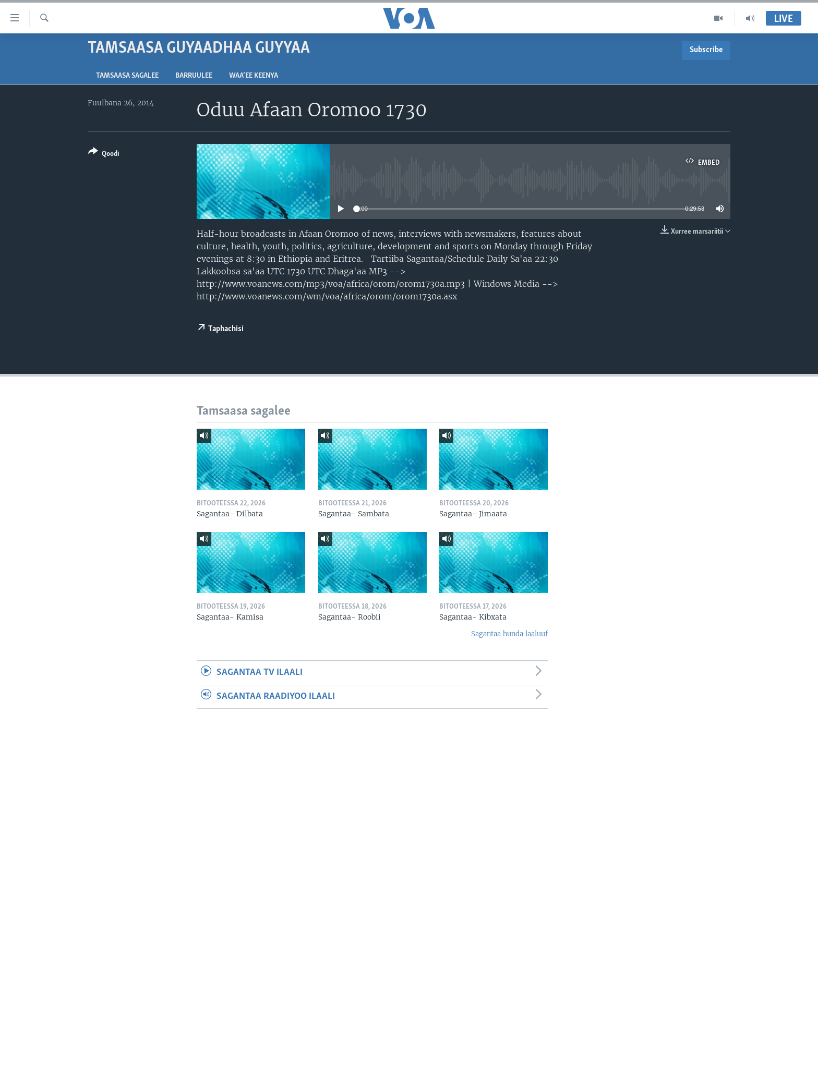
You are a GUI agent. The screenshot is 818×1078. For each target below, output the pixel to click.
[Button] (103, 154)
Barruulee (193, 76)
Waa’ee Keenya (253, 76)
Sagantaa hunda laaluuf (509, 633)
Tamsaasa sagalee (127, 76)
